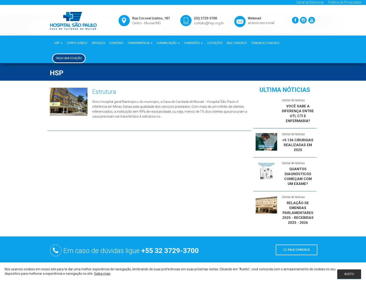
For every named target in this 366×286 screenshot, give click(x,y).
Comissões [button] (193, 43)
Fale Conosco (237, 43)
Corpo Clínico (77, 43)
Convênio (116, 43)
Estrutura (104, 91)
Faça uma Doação (69, 58)
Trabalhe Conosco (265, 43)
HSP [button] (58, 43)
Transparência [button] (139, 43)
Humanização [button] (168, 43)
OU (296, 249)
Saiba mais (102, 273)
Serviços (98, 43)
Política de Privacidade (344, 2)
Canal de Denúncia (309, 2)
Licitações (214, 43)
